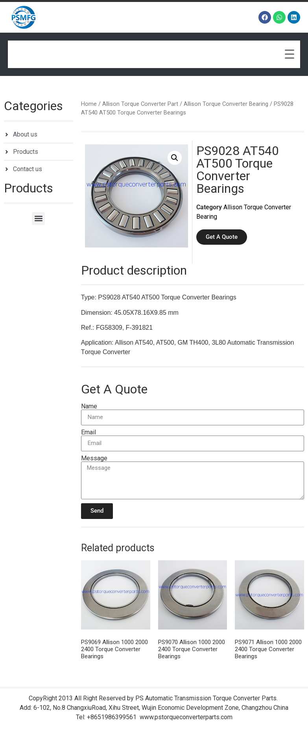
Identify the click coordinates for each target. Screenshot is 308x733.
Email (88, 432)
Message (94, 458)
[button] (38, 218)
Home (89, 103)
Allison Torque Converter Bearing (226, 103)
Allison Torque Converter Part (140, 103)
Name (89, 406)
